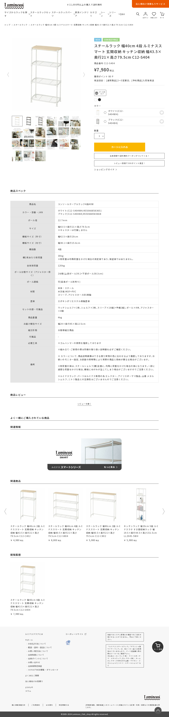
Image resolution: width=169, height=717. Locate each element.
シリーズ (114, 14)
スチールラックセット (40, 14)
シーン (105, 14)
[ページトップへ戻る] (158, 710)
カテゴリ (95, 14)
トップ (7, 24)
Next (84, 74)
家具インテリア (82, 14)
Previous (8, 74)
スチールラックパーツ (63, 14)
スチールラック (20, 24)
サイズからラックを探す (17, 14)
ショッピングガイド (105, 169)
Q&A (122, 14)
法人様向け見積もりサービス (150, 3)
